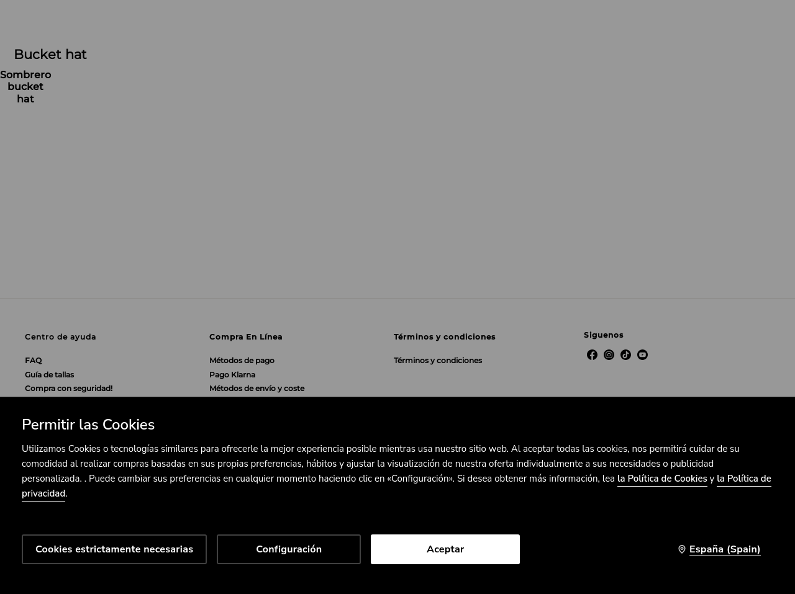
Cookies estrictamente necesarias (114, 549)
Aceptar (445, 549)
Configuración (289, 549)
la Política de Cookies (662, 478)
